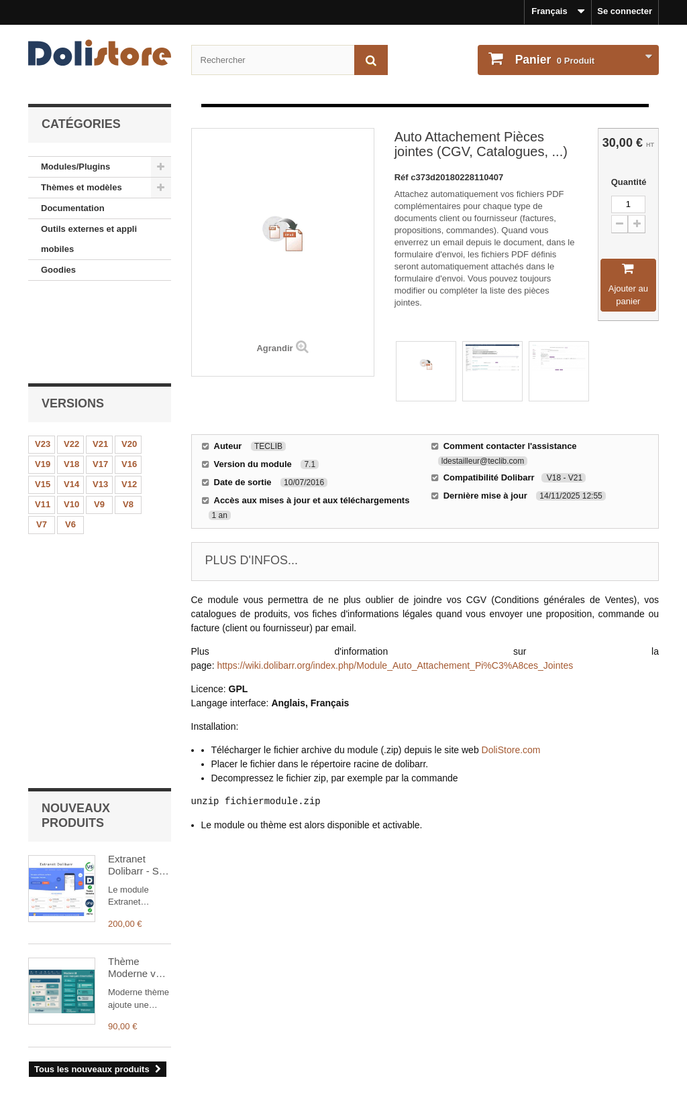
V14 (71, 402)
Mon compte (387, 974)
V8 (128, 422)
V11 (42, 422)
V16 (129, 382)
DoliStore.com (511, 750)
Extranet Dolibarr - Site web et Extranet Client (139, 551)
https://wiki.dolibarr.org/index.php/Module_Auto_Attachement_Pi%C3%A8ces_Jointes (395, 665)
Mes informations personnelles (418, 1014)
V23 (42, 362)
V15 (42, 402)
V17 (100, 382)
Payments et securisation (81, 1067)
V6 (70, 442)
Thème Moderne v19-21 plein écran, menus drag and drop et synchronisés (139, 654)
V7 (41, 442)
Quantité (628, 182)
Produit (553, 59)
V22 (71, 362)
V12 (129, 402)
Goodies (58, 270)
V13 (100, 402)
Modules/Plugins (75, 166)
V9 (99, 422)
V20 (129, 362)
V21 (100, 362)
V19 (42, 382)
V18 (71, 382)
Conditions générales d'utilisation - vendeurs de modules (146, 1032)
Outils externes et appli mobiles (89, 239)
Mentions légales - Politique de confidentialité (122, 996)
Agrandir (274, 348)
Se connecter (624, 11)
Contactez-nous (61, 1050)
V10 (71, 422)
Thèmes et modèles (81, 187)
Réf (402, 177)
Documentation (73, 208)
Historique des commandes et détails (431, 996)
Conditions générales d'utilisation (98, 1014)
